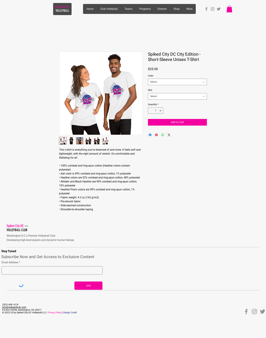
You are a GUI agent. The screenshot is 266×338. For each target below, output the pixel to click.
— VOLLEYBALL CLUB (17, 228)
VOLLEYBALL (62, 11)
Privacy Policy (54, 312)
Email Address (9, 262)
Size (150, 90)
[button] (145, 9)
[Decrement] (150, 110)
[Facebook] (206, 8)
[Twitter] (218, 8)
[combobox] (177, 82)
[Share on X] (169, 135)
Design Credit (70, 312)
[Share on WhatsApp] (163, 135)
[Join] (88, 286)
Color (150, 75)
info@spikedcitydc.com (14, 307)
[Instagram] (212, 8)
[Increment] (161, 110)
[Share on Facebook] (150, 135)
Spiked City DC (62, 6)
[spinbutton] (156, 110)
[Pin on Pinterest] (156, 135)
